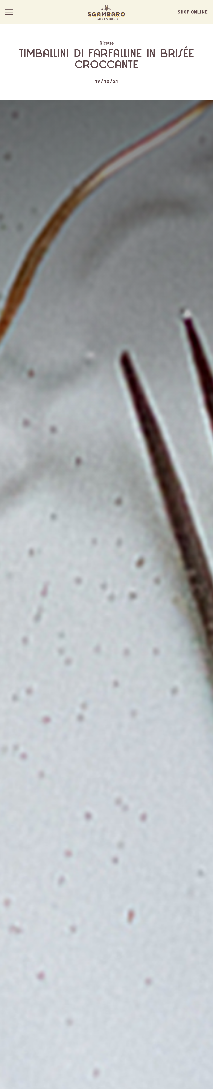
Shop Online (193, 11)
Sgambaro (106, 12)
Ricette (106, 42)
